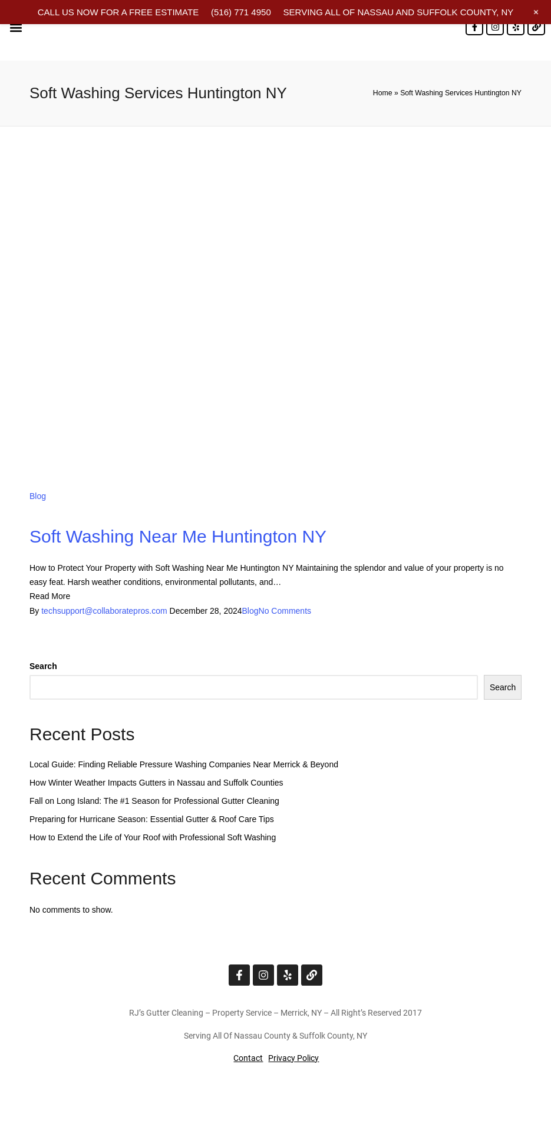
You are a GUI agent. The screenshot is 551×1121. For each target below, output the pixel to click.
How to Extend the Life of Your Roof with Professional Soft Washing (152, 837)
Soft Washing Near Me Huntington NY (177, 536)
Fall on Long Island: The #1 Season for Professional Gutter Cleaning (154, 801)
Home (382, 93)
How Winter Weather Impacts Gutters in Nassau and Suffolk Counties (156, 782)
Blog (37, 496)
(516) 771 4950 (241, 12)
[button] (15, 27)
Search (43, 666)
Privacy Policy (293, 1058)
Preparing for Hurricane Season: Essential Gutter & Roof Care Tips (151, 819)
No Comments (285, 611)
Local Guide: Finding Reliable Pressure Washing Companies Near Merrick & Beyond (183, 764)
